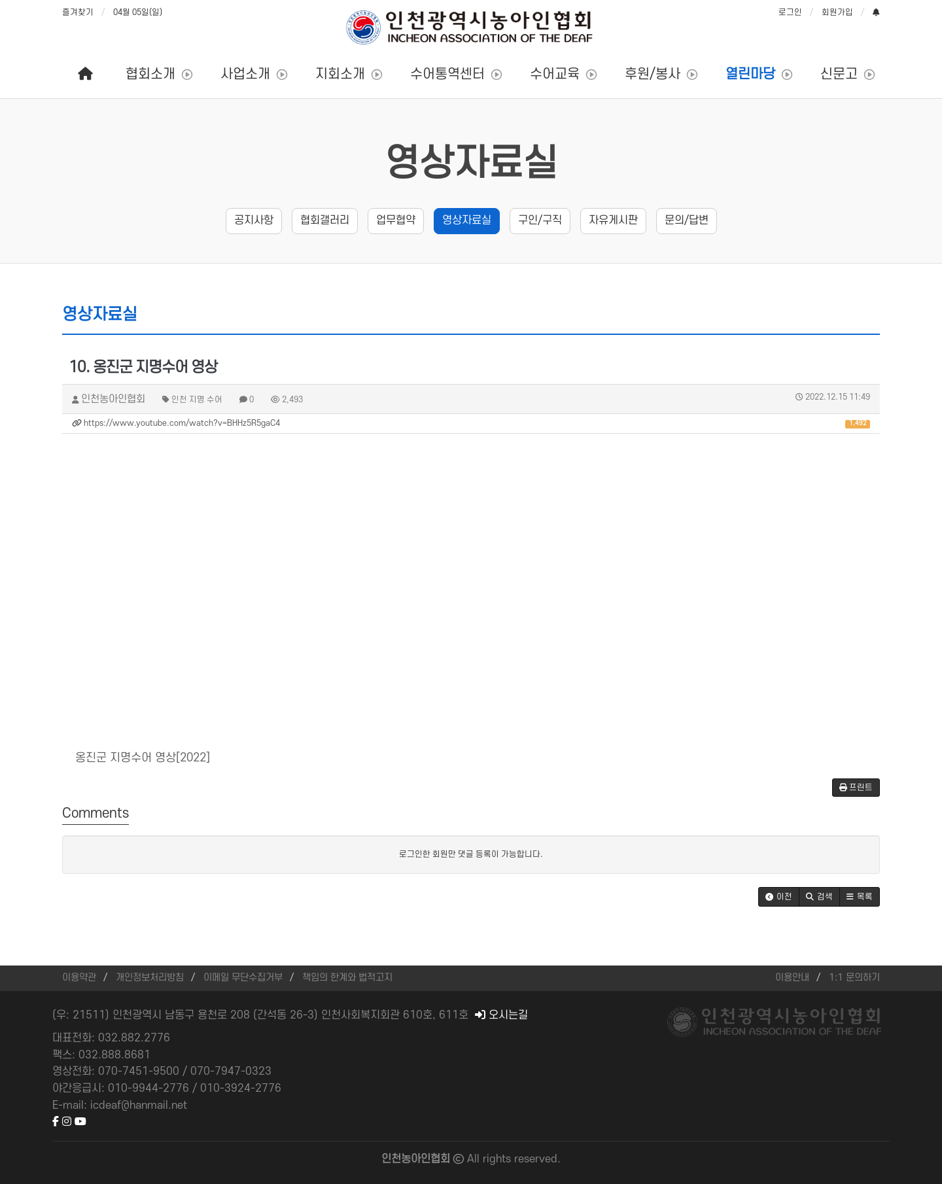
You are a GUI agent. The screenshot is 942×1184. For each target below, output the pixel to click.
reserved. (537, 1159)
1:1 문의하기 (854, 977)
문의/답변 (686, 220)
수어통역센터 (447, 74)
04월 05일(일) (137, 12)
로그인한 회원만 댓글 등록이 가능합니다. (471, 854)
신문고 (839, 74)
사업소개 (245, 74)
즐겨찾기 (78, 12)
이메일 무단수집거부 (243, 977)
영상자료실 (471, 164)
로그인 (790, 12)
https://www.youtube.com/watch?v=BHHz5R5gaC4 (471, 423)
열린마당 (750, 74)
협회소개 (150, 74)
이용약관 (79, 977)
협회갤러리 (324, 220)
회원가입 (837, 12)
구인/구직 (540, 220)
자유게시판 (613, 220)
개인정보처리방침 (150, 977)
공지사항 (253, 220)
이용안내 (792, 977)
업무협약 (395, 220)
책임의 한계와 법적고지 (347, 977)
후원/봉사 (652, 74)
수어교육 (555, 74)
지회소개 (340, 74)
